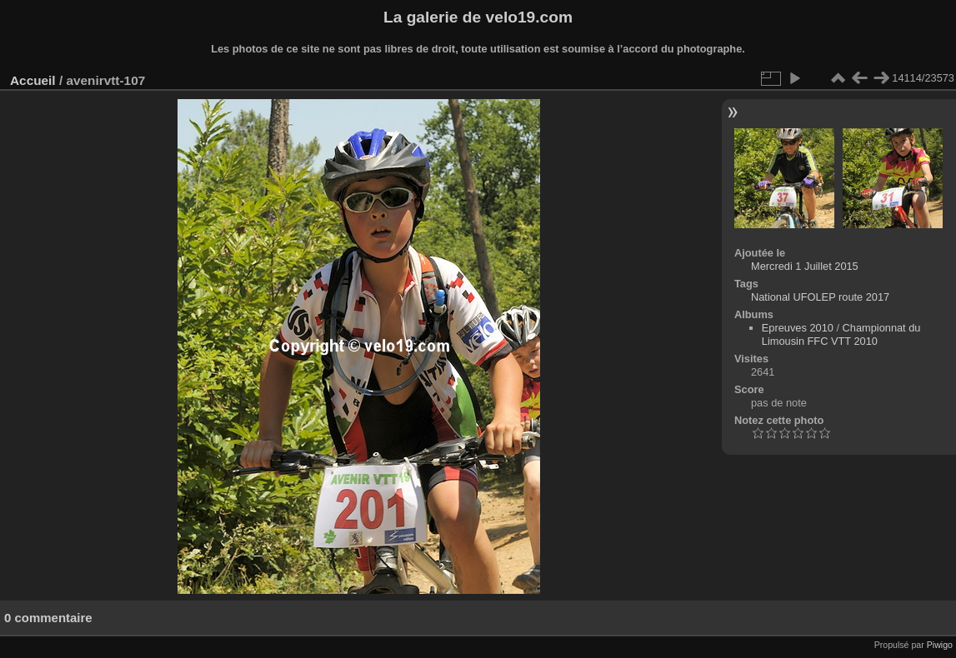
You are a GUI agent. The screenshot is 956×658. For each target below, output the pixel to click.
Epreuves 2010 (797, 328)
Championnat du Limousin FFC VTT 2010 (841, 334)
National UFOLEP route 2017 (820, 297)
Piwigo (940, 645)
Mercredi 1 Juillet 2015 (804, 266)
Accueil (33, 80)
